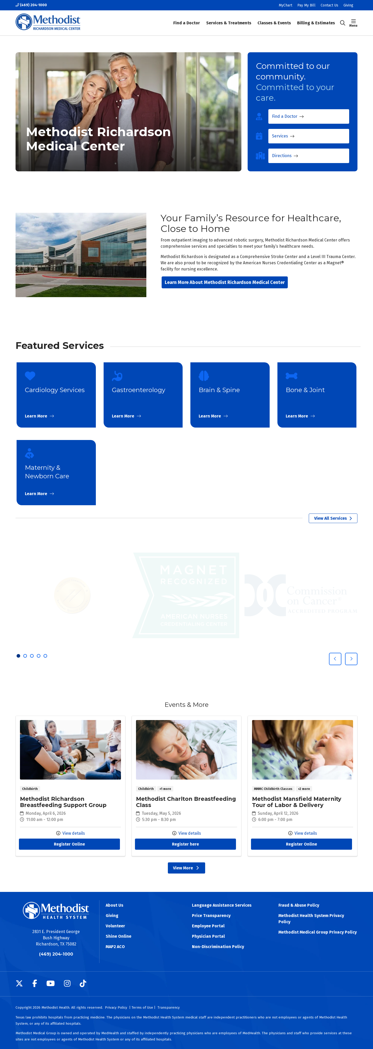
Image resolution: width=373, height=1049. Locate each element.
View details (70, 833)
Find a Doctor (186, 19)
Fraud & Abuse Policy (298, 905)
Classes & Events (274, 19)
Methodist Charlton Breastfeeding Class (186, 786)
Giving (348, 5)
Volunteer (115, 925)
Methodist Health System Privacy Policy (311, 918)
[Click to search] (342, 23)
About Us (114, 905)
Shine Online (118, 936)
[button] (353, 23)
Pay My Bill (306, 5)
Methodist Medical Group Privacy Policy (317, 932)
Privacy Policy (116, 1007)
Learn (56, 395)
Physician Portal (208, 936)
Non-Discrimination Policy (218, 946)
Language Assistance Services (222, 905)
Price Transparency (211, 915)
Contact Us (329, 5)
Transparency (168, 1007)
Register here (185, 844)
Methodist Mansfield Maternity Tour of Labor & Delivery (302, 786)
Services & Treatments (228, 19)
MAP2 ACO (115, 946)
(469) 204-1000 (31, 5)
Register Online (69, 844)
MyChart (285, 5)
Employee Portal (208, 925)
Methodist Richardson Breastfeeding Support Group (70, 786)
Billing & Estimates (316, 19)
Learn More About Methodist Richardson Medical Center (225, 282)
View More (186, 867)
